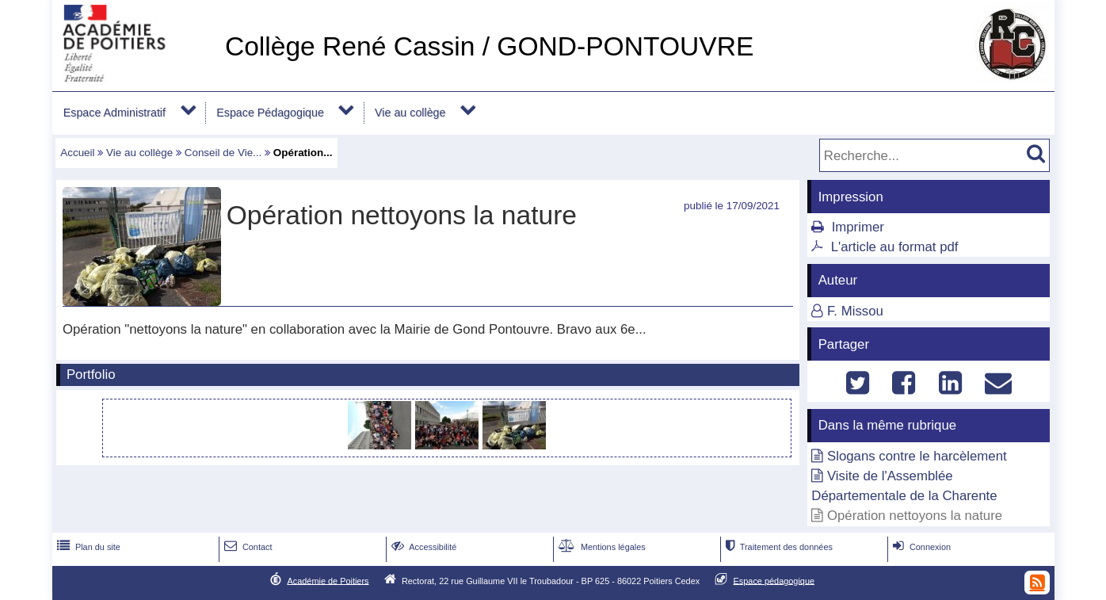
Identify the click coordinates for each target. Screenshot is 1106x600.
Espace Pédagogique (270, 112)
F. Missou (855, 311)
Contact (247, 547)
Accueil (77, 153)
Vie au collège (410, 112)
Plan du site (87, 547)
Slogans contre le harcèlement (917, 456)
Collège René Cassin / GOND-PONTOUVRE (489, 46)
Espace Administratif (114, 112)
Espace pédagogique (774, 580)
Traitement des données (778, 547)
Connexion (920, 547)
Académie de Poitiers (327, 580)
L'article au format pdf (895, 246)
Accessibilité (422, 547)
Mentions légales (600, 547)
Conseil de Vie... (223, 153)
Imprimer (858, 227)
